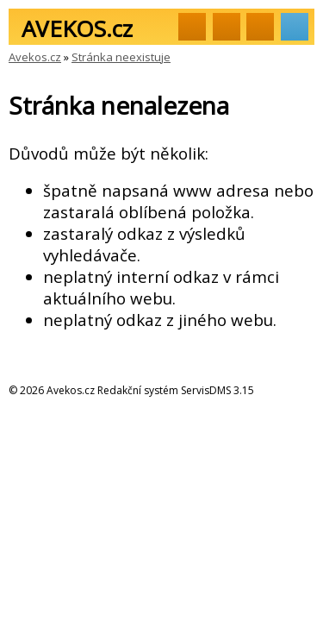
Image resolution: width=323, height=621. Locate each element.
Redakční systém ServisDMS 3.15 (175, 390)
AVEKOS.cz (77, 28)
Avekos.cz (35, 57)
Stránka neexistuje (121, 57)
